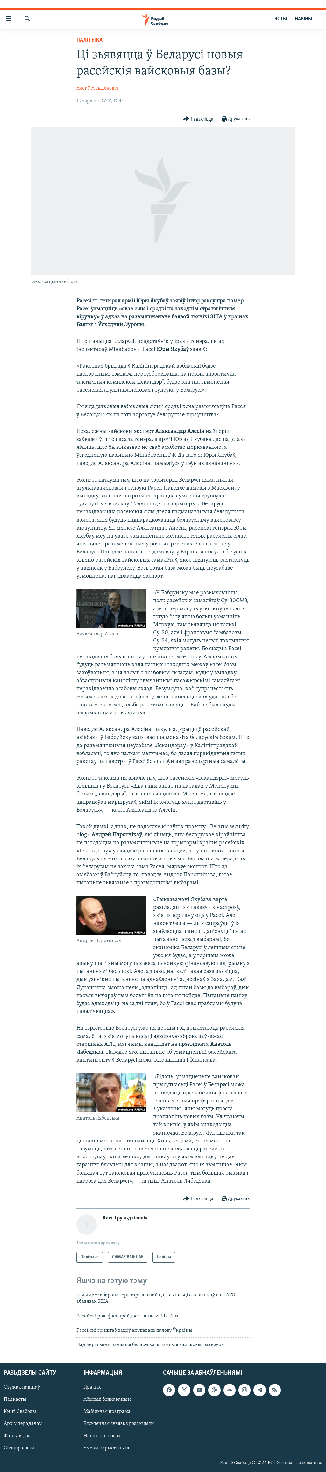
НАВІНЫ (303, 19)
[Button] (198, 119)
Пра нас (92, 1387)
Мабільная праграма (107, 1411)
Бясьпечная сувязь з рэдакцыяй (118, 1423)
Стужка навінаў (22, 1387)
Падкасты (15, 1399)
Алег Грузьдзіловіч (97, 88)
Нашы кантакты (101, 1435)
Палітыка (89, 40)
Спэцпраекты (19, 1447)
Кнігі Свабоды (20, 1411)
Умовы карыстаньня (106, 1447)
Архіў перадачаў (23, 1423)
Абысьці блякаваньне (107, 1399)
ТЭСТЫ (279, 19)
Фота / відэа (17, 1435)
